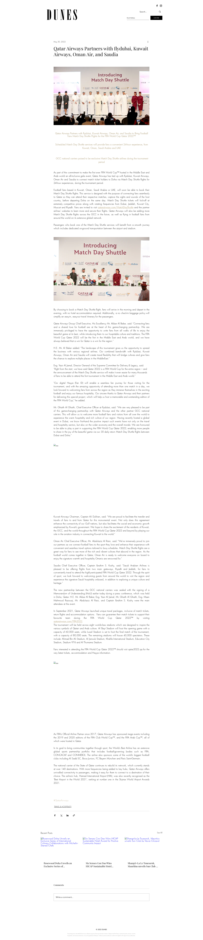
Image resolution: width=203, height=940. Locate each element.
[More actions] (147, 41)
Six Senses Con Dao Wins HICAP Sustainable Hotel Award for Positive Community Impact (99, 865)
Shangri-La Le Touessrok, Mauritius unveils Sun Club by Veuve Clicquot (143, 865)
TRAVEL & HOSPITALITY (62, 806)
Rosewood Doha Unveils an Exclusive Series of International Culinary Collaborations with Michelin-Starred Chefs (59, 865)
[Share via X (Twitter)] (61, 815)
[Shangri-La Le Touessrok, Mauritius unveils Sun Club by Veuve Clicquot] (143, 847)
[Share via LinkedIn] (67, 815)
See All (159, 832)
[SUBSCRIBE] (156, 18)
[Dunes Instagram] (161, 5)
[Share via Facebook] (55, 815)
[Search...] (146, 11)
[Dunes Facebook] (157, 5)
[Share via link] (74, 815)
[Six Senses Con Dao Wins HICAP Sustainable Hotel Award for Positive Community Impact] (101, 848)
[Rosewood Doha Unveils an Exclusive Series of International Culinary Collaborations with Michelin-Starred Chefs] (59, 847)
